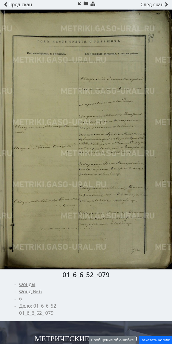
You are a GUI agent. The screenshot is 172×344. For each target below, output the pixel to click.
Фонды (27, 284)
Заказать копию (155, 340)
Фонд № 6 (30, 291)
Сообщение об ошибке (112, 340)
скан (18, 4)
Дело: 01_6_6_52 (37, 306)
